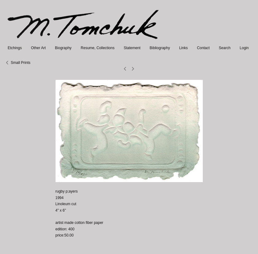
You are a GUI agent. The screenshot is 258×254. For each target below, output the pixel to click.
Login (244, 48)
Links (183, 48)
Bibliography (160, 48)
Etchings (15, 48)
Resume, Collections (97, 48)
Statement (132, 48)
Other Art (38, 48)
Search (224, 48)
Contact (203, 48)
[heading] (83, 42)
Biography (63, 48)
